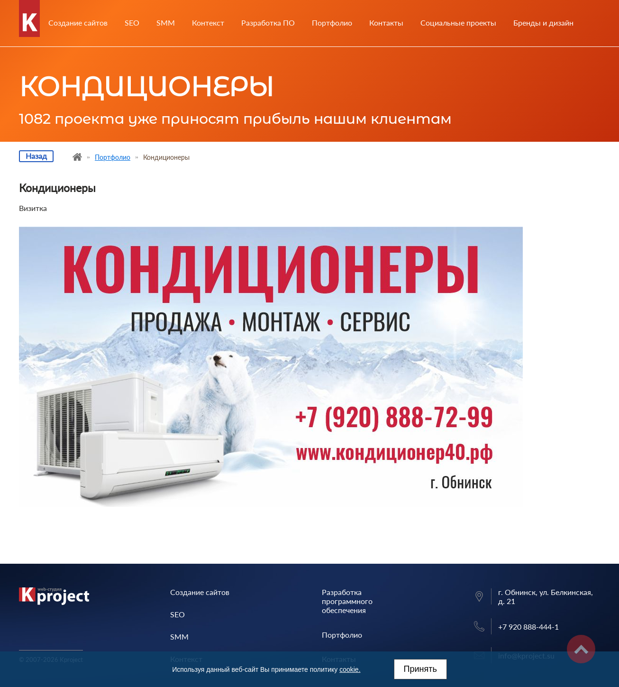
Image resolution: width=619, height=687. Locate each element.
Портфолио (332, 22)
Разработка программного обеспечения (347, 600)
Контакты (386, 22)
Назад (36, 155)
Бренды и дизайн (543, 22)
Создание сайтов (78, 22)
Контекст (208, 22)
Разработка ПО (268, 22)
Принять (420, 669)
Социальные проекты (458, 22)
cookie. (349, 669)
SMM (165, 22)
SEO (132, 22)
